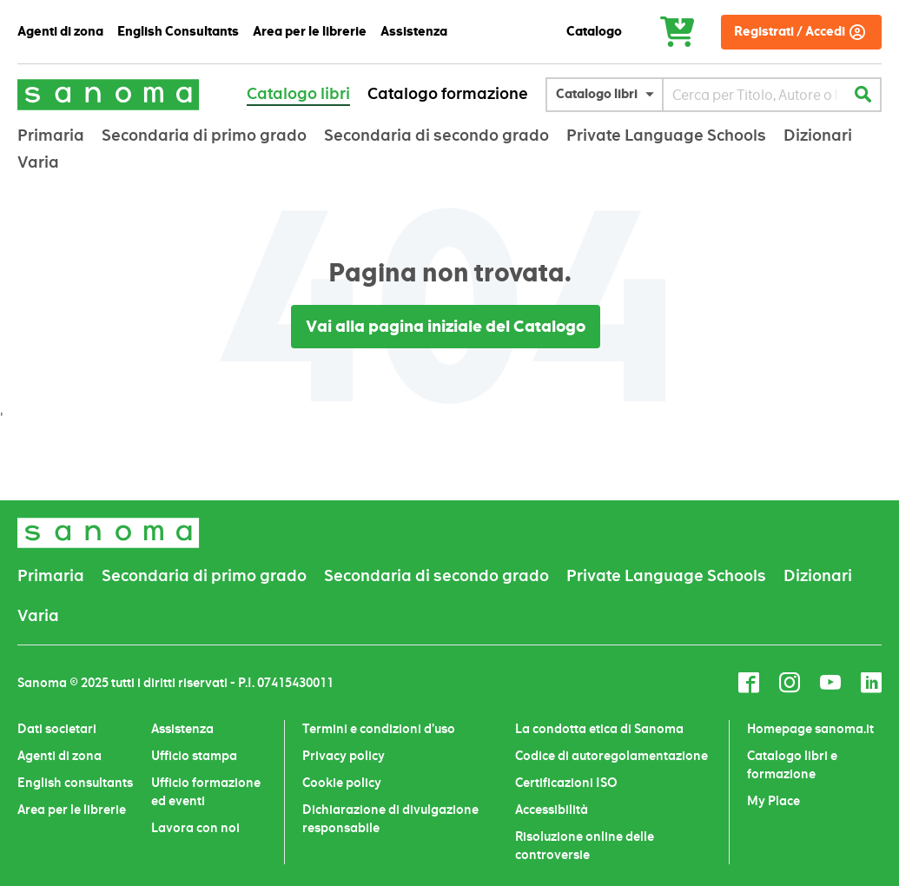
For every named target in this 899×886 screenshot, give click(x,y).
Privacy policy (343, 756)
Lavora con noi (195, 828)
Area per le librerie (71, 809)
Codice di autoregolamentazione (611, 756)
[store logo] (108, 94)
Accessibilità (551, 809)
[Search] (862, 94)
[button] (609, 94)
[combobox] (754, 94)
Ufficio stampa (194, 756)
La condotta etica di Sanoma (599, 729)
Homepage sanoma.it (810, 729)
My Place (773, 801)
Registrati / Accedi (789, 31)
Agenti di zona (59, 756)
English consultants (75, 782)
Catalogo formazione (447, 93)
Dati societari (56, 729)
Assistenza (182, 729)
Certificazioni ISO (566, 782)
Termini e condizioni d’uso (378, 729)
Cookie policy (341, 782)
